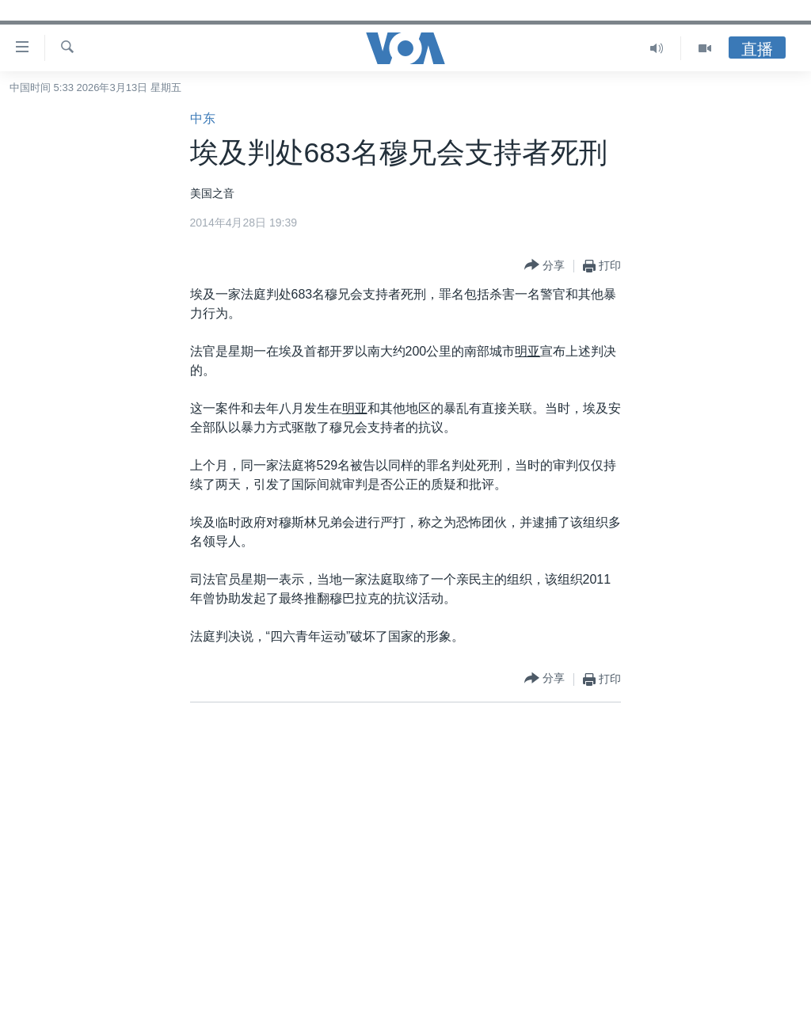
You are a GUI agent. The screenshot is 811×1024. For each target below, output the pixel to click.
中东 (202, 118)
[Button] (544, 265)
